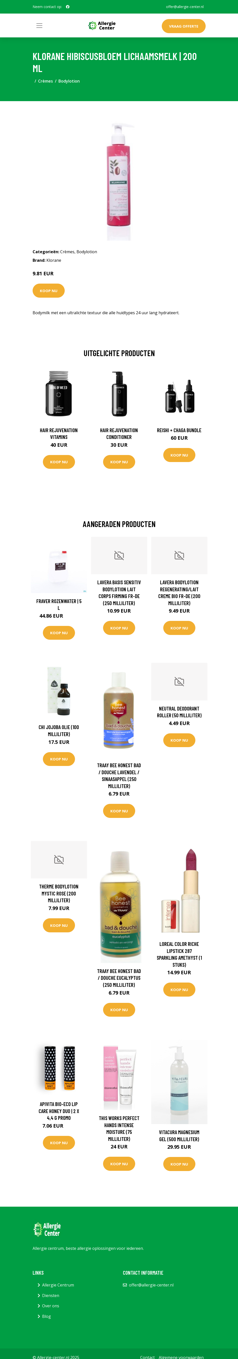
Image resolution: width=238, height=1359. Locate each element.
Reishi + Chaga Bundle (179, 430)
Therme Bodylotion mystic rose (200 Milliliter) (58, 893)
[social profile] (67, 7)
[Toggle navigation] (39, 25)
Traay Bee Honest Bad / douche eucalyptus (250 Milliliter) (119, 978)
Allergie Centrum (58, 1285)
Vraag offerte (183, 26)
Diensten (50, 1295)
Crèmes (45, 81)
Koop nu (48, 290)
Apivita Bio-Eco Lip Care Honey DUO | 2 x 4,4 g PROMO (59, 1111)
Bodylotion (69, 81)
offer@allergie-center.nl (185, 6)
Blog (46, 1316)
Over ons (50, 1306)
